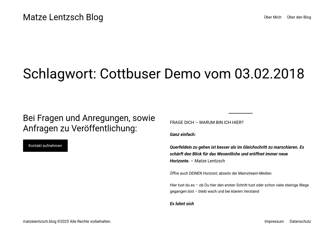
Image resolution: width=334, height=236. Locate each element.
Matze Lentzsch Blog (63, 17)
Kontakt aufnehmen (45, 145)
